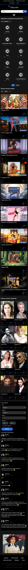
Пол (3, 405)
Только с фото (7, 425)
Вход (18, 3)
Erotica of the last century (9, 0)
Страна (3, 410)
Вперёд (17, 85)
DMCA (23, 560)
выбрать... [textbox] (5, 407)
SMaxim (7, 434)
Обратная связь (7, 560)
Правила (16, 560)
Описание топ (6, 485)
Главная (6, 558)
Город (3, 415)
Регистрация (12, 3)
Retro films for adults (21, 0)
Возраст (4, 420)
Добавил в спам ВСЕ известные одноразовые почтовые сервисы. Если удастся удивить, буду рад (14, 440)
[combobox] (14, 407)
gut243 (6, 481)
